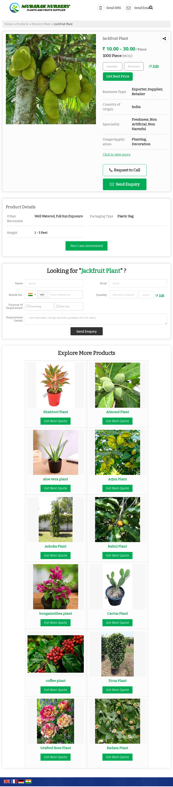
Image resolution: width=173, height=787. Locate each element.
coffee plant (56, 681)
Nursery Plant (41, 24)
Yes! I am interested (86, 246)
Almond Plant (117, 412)
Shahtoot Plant (55, 412)
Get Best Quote (55, 421)
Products (22, 24)
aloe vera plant (55, 479)
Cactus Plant (117, 614)
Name (19, 283)
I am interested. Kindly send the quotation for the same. (96, 319)
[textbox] (134, 66)
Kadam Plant (117, 748)
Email (103, 283)
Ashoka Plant (55, 546)
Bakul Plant (117, 546)
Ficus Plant (118, 681)
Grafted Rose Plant (55, 748)
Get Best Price (117, 76)
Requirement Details (14, 319)
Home (9, 24)
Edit (154, 66)
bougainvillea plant (55, 614)
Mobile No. (16, 295)
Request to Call (124, 170)
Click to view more (116, 154)
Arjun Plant (117, 479)
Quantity (101, 295)
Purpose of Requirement (14, 306)
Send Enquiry (125, 184)
